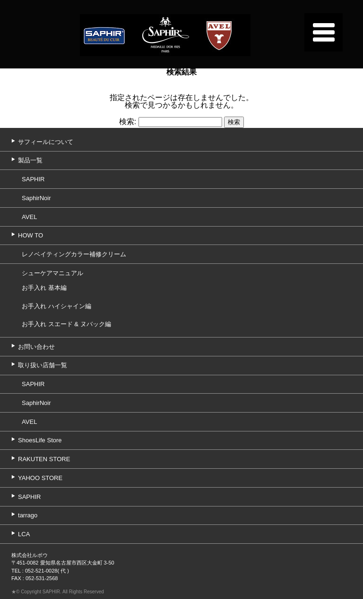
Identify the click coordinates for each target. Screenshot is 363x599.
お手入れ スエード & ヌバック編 (66, 324)
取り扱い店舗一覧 (42, 365)
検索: (127, 122)
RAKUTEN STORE (44, 459)
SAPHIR (33, 179)
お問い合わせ (36, 346)
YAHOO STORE (40, 477)
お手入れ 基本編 (44, 287)
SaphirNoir (36, 198)
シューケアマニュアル (52, 273)
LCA (24, 534)
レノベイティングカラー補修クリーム (74, 254)
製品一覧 (30, 160)
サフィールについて (45, 141)
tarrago (27, 515)
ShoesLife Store (40, 440)
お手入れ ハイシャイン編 (56, 306)
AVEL (29, 216)
